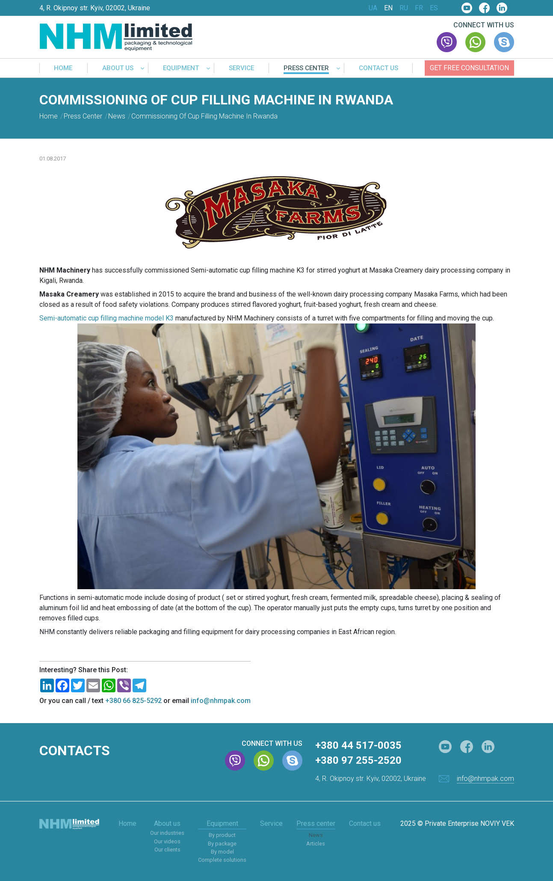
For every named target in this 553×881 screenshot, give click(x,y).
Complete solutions (222, 860)
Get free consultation (469, 68)
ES (434, 8)
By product (222, 835)
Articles (315, 843)
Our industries (167, 833)
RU (403, 8)
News (316, 835)
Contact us (378, 68)
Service (241, 68)
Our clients (167, 849)
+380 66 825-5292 (133, 701)
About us (117, 68)
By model (222, 851)
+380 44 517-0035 (358, 745)
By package (222, 843)
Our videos (167, 841)
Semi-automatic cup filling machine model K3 (106, 318)
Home (63, 68)
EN (388, 8)
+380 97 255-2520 (358, 760)
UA (373, 8)
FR (419, 8)
